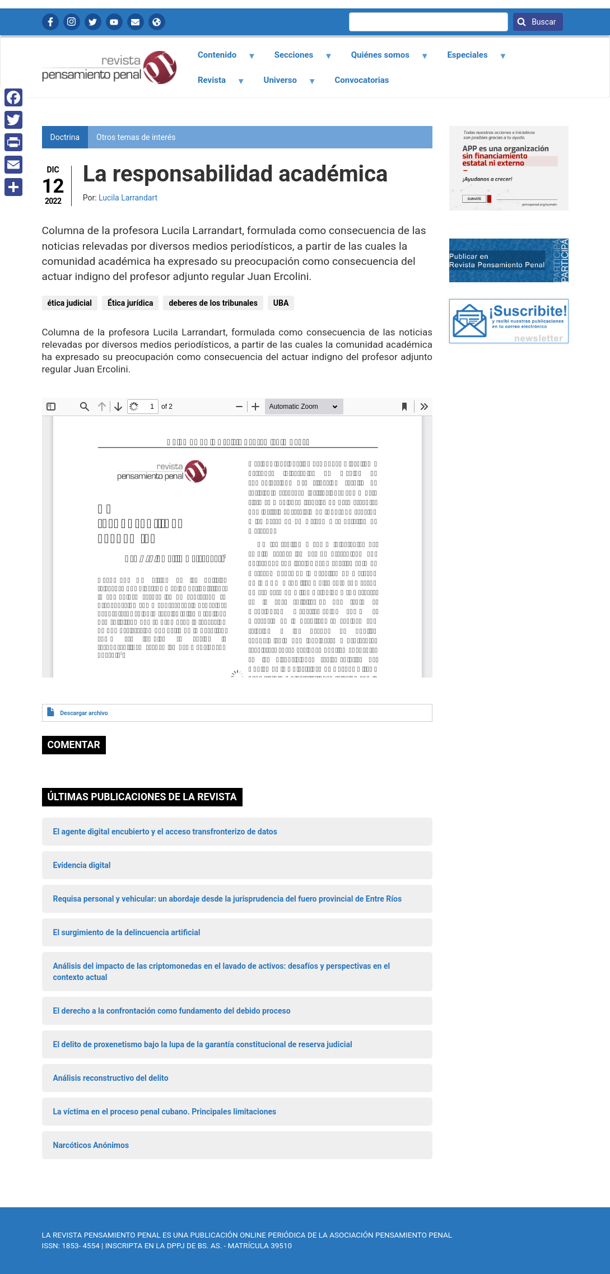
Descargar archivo (84, 713)
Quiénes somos (383, 59)
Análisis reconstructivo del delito (111, 1078)
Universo (283, 84)
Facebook (50, 21)
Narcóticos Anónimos (91, 1145)
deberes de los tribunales (213, 302)
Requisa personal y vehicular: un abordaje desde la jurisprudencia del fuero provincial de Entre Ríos (227, 898)
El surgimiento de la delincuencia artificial (127, 932)
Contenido (220, 59)
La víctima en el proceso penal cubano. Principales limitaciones (165, 1111)
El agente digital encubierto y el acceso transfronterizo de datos (165, 831)
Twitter (93, 21)
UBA (281, 302)
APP (156, 21)
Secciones (297, 59)
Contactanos (135, 21)
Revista (215, 84)
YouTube (114, 21)
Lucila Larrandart (128, 197)
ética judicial (70, 302)
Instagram (71, 21)
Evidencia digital (82, 865)
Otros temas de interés (135, 137)
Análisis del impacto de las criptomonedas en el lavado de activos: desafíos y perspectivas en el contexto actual (221, 972)
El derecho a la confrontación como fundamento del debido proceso (172, 1010)
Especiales (471, 59)
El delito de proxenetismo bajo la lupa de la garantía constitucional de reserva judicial (202, 1044)
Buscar (543, 21)
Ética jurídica (130, 302)
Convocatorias (362, 80)
